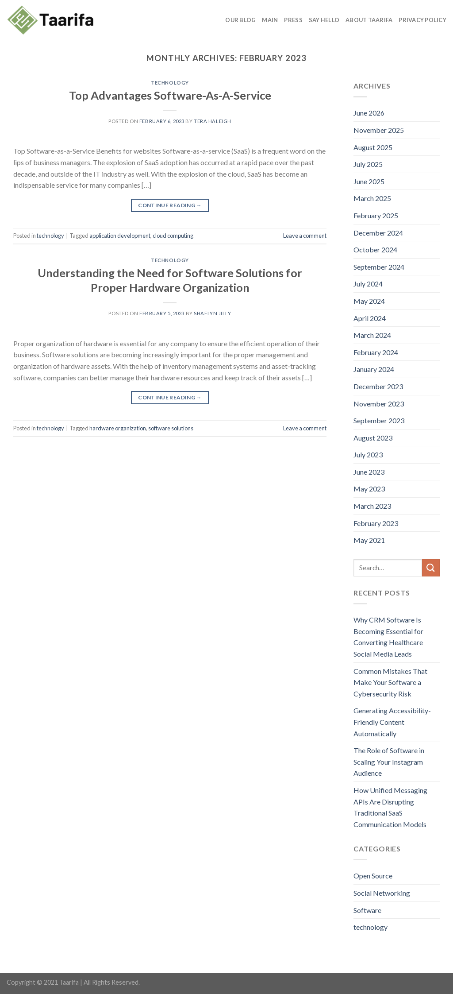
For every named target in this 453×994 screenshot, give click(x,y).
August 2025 (372, 147)
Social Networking (381, 893)
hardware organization (117, 428)
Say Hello (324, 19)
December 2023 (378, 386)
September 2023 (378, 420)
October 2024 (375, 249)
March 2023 (372, 506)
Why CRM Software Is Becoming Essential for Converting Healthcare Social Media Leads (388, 636)
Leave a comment (304, 235)
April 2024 (369, 318)
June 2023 (368, 472)
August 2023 (372, 437)
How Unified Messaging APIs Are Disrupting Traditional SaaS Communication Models (390, 807)
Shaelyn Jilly (212, 313)
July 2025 (368, 164)
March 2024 (372, 335)
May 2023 (369, 488)
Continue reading (170, 205)
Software (367, 910)
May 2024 (369, 301)
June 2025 (368, 181)
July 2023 (368, 454)
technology (170, 82)
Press (293, 19)
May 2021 (369, 540)
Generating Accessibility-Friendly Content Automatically (392, 721)
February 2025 (375, 215)
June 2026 (368, 112)
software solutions (170, 428)
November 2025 (378, 130)
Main (270, 19)
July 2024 (368, 283)
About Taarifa (369, 19)
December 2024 (378, 232)
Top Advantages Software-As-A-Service (170, 95)
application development (119, 235)
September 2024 (378, 267)
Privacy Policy (422, 19)
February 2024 (375, 352)
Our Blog (240, 19)
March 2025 (372, 198)
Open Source (372, 875)
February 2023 (375, 523)
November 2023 (378, 403)
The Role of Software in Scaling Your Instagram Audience (388, 761)
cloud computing (173, 235)
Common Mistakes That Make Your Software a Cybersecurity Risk (390, 682)
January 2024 (373, 369)
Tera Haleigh (212, 121)
